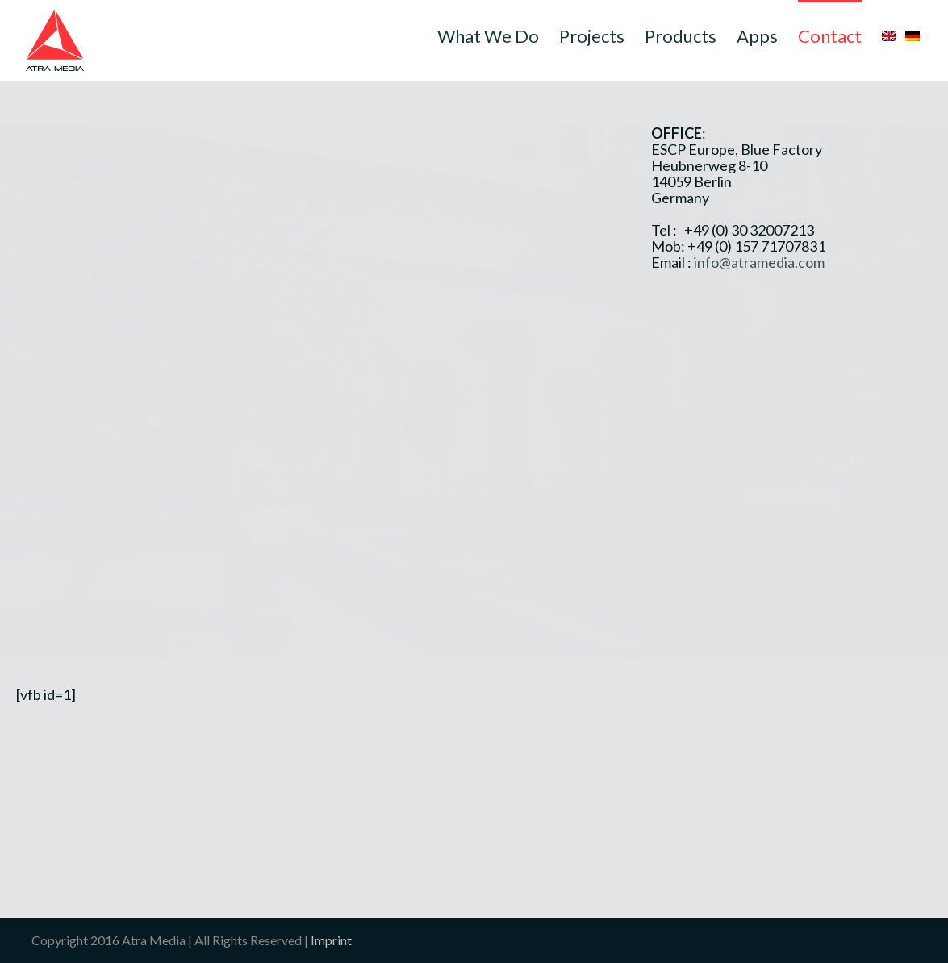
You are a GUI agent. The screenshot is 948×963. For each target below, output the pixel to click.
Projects (591, 36)
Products (680, 36)
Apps (757, 36)
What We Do (488, 36)
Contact (830, 36)
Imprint (331, 940)
